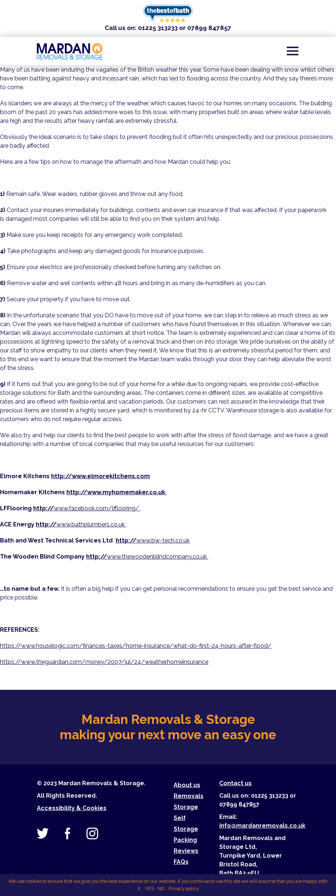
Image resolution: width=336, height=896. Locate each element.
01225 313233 (158, 27)
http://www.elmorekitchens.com (100, 476)
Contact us (235, 783)
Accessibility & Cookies (72, 808)
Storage (186, 807)
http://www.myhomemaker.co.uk (116, 492)
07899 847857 (209, 27)
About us (187, 785)
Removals (189, 796)
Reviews (186, 850)
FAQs (181, 861)
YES (149, 888)
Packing (185, 839)
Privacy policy (184, 888)
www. (147, 556)
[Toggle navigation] (293, 51)
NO (161, 888)
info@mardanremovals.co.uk (262, 825)
